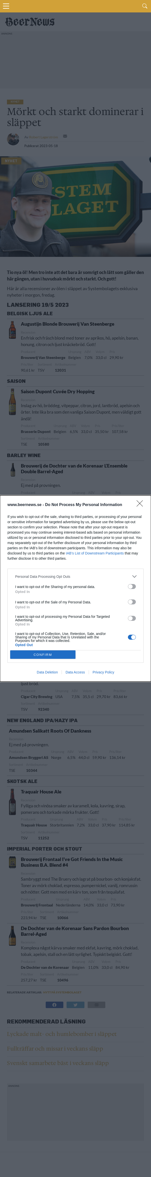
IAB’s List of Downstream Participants (95, 553)
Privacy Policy (103, 672)
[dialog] (75, 588)
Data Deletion (47, 672)
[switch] (132, 586)
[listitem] (75, 576)
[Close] (141, 505)
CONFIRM (43, 655)
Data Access (75, 672)
